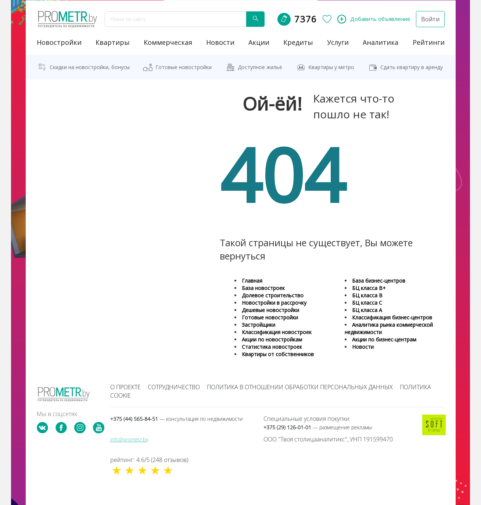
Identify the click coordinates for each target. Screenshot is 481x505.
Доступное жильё (260, 66)
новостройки (59, 41)
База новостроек (263, 287)
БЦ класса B (367, 294)
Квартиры (113, 41)
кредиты (298, 41)
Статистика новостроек (272, 346)
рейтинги (429, 41)
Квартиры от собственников (278, 353)
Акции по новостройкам (272, 339)
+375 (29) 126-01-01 (317, 426)
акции (258, 41)
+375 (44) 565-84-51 (176, 418)
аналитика (380, 41)
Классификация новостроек (277, 331)
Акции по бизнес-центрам (384, 339)
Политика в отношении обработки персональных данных (300, 387)
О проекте (125, 387)
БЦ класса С (367, 302)
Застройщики (258, 324)
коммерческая (168, 41)
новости (220, 41)
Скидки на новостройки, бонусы (90, 66)
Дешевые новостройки (270, 309)
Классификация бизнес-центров (392, 317)
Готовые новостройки (183, 66)
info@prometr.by (129, 439)
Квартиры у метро (331, 66)
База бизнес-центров (378, 280)
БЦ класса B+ (369, 287)
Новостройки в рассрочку (274, 302)
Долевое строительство (273, 294)
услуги (338, 41)
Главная (252, 280)
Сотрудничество (174, 387)
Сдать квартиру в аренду (411, 66)
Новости (363, 346)
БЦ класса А (367, 309)
